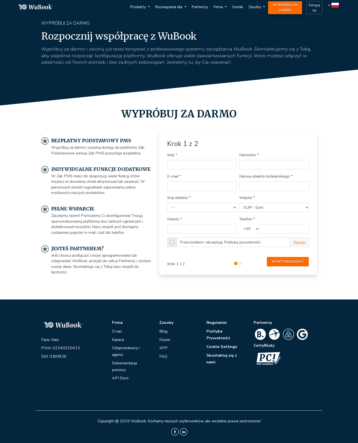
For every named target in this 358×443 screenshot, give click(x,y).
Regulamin (216, 322)
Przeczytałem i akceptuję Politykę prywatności (220, 242)
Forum (164, 340)
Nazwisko (249, 155)
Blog (163, 331)
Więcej (299, 242)
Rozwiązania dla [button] (169, 7)
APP (163, 348)
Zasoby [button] (255, 7)
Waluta (247, 197)
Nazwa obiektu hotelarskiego (265, 176)
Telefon (247, 219)
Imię (172, 155)
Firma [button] (218, 7)
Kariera (118, 340)
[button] (334, 5)
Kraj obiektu (179, 197)
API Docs (120, 378)
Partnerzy (200, 7)
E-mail (174, 176)
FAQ (163, 356)
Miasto (174, 219)
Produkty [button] (138, 7)
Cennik (237, 7)
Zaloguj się (314, 8)
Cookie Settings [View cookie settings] (221, 346)
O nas (117, 331)
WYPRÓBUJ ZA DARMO (285, 8)
